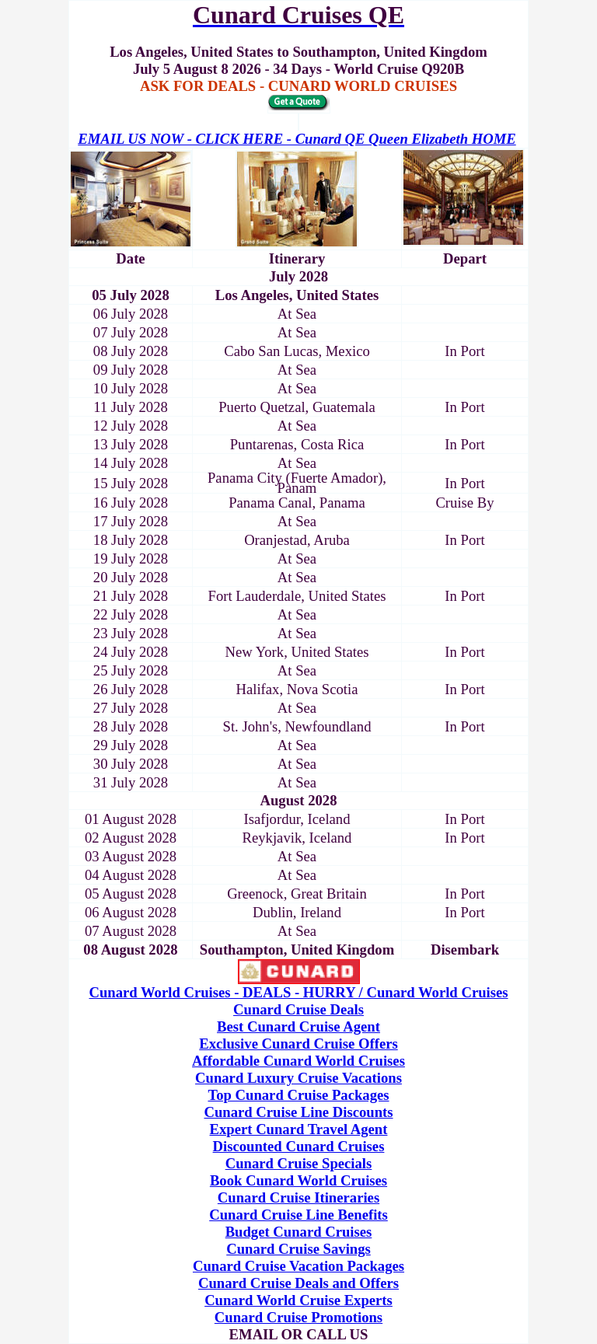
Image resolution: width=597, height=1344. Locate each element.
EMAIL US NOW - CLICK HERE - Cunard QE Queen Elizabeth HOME (296, 139)
